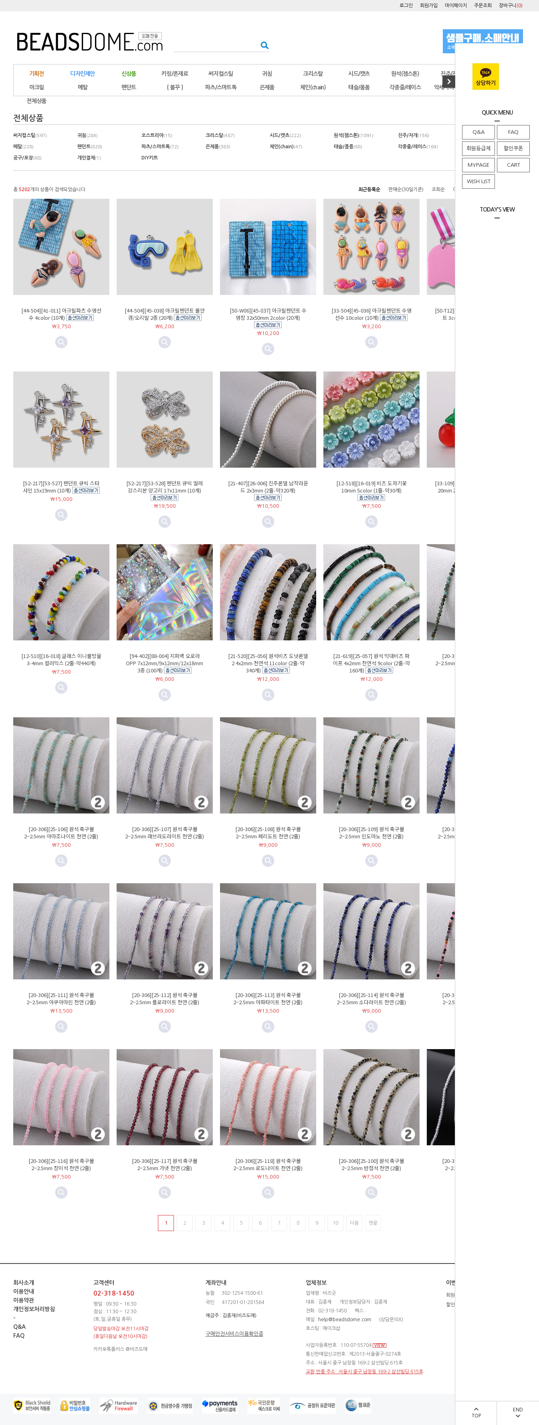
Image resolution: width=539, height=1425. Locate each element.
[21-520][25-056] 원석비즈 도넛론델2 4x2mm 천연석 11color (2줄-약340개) (268, 663)
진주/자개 (451, 74)
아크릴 (36, 87)
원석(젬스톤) (405, 74)
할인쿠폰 (513, 148)
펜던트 (128, 87)
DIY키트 (149, 157)
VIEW (379, 1345)
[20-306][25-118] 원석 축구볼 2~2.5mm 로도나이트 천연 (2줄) (268, 1164)
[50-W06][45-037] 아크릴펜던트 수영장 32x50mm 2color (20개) (268, 314)
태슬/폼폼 (359, 87)
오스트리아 (156, 135)
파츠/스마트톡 (220, 87)
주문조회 (483, 5)
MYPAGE (478, 165)
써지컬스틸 (220, 74)
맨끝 (373, 1223)
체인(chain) (313, 87)
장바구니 (511, 5)
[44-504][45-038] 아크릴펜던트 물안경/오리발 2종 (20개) (165, 314)
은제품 (267, 87)
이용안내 (23, 1291)
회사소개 (23, 1283)
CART (513, 165)
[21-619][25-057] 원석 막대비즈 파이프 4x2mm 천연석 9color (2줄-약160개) (371, 663)
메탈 (23, 146)
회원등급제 (478, 148)
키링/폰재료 (174, 74)
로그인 (406, 5)
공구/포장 (27, 157)
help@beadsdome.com (344, 1319)
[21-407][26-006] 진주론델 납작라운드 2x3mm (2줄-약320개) (268, 486)
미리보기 (164, 342)
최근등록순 (369, 189)
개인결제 (89, 157)
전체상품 (36, 101)
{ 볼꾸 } (175, 87)
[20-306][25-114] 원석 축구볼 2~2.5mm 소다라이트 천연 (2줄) (371, 998)
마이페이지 (456, 5)
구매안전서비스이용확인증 (234, 1333)
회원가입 (429, 5)
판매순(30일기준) (406, 189)
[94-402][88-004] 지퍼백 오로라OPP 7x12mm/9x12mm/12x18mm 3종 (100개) (164, 663)
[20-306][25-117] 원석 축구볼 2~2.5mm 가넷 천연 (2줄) (165, 1164)
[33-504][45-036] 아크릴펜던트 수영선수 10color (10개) (371, 314)
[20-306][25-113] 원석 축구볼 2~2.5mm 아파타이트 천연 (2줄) (268, 998)
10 (335, 1223)
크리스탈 (313, 74)
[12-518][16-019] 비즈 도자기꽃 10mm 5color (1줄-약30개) (371, 486)
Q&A (478, 132)
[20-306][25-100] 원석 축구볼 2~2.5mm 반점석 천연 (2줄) (371, 1164)
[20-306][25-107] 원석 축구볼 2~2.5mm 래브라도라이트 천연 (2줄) (164, 832)
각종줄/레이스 (405, 87)
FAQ (513, 132)
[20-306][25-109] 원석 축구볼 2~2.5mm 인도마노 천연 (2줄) (371, 832)
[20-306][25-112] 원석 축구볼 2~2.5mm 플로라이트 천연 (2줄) (164, 998)
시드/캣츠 (359, 74)
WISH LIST (479, 181)
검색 (262, 45)
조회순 (438, 189)
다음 (354, 1223)
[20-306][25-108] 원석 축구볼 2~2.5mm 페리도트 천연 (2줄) (268, 832)
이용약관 (23, 1300)
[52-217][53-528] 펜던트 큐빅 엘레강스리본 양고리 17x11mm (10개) (164, 486)
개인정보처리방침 (34, 1309)
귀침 (267, 74)
